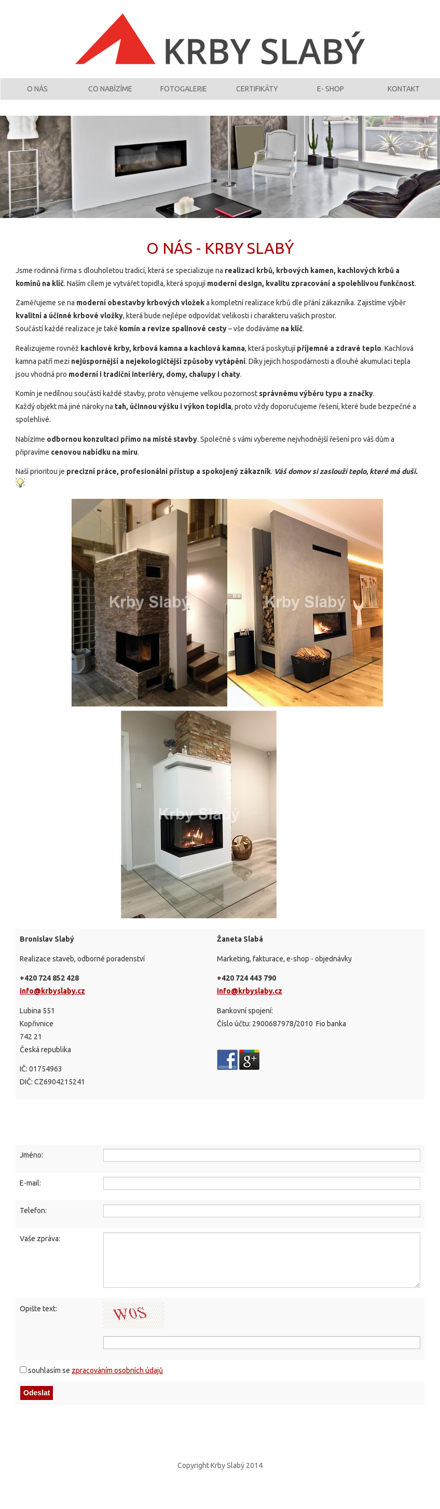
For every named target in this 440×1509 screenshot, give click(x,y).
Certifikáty (257, 95)
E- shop (330, 95)
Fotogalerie (183, 95)
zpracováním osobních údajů (117, 1381)
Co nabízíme (110, 95)
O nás (37, 95)
